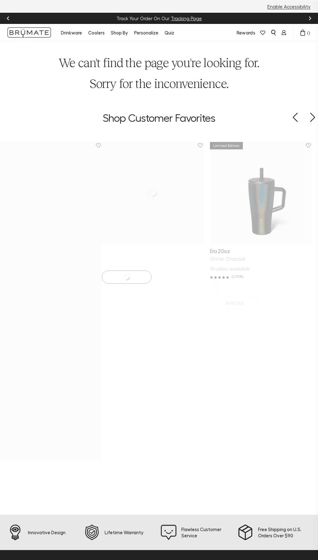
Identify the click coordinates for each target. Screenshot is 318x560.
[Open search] (273, 33)
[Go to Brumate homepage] (29, 32)
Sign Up (273, 442)
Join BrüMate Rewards (168, 429)
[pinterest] (51, 416)
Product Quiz (132, 398)
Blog (158, 416)
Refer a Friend (162, 444)
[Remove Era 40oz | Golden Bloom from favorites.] (206, 145)
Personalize (146, 32)
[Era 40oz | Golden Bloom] (159, 193)
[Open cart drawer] (303, 33)
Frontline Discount (127, 457)
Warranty (128, 444)
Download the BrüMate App (95, 479)
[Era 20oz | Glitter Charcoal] (51, 193)
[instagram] (16, 416)
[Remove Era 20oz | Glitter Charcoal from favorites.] (98, 145)
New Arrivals (95, 398)
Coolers (96, 32)
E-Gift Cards (95, 463)
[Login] (284, 33)
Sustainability (169, 407)
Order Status (132, 416)
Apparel (90, 454)
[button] (295, 117)
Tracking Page (186, 18)
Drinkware (71, 32)
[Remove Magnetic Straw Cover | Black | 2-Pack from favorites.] (314, 145)
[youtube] (63, 416)
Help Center (131, 407)
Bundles (90, 426)
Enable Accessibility (289, 6)
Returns (126, 426)
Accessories (94, 444)
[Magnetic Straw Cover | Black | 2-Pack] (267, 193)
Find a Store (131, 435)
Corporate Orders (165, 491)
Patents (162, 513)
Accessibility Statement (252, 541)
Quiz (169, 32)
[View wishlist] (263, 33)
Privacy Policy (93, 541)
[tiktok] (39, 416)
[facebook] (28, 416)
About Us (164, 398)
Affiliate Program (163, 460)
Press (159, 503)
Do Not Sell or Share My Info (190, 541)
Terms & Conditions (134, 541)
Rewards (246, 32)
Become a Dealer (164, 475)
